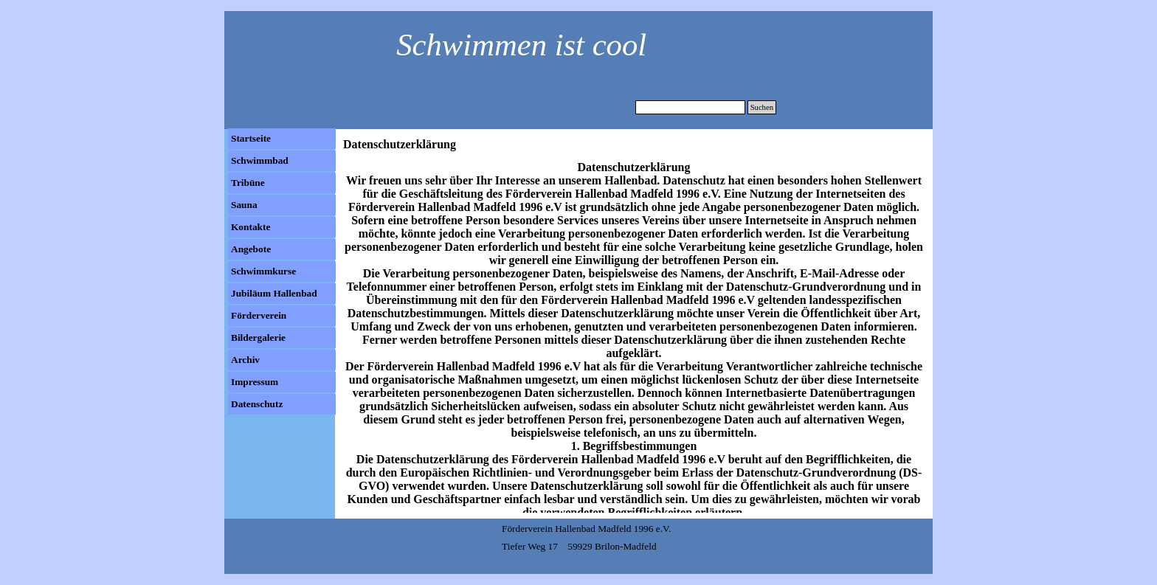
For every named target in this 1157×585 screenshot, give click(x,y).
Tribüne (248, 182)
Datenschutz (257, 403)
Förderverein (258, 315)
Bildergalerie (258, 337)
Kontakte (250, 226)
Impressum (254, 381)
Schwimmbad (260, 160)
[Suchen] (690, 107)
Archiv (245, 359)
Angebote (251, 249)
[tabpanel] (514, 39)
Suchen (761, 107)
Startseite (251, 138)
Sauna (244, 204)
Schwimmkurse (263, 271)
